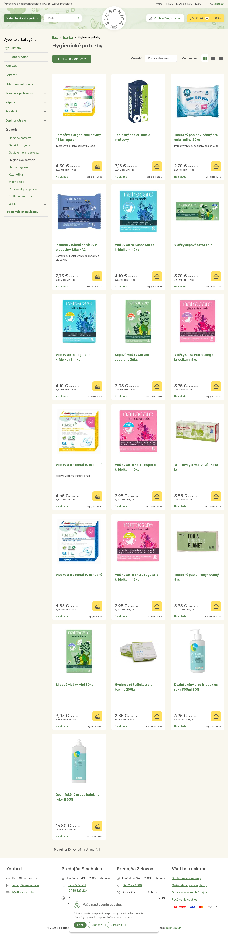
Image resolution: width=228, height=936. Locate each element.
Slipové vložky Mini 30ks (74, 685)
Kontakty (217, 3)
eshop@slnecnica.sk (25, 885)
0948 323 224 (78, 890)
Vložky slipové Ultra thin (193, 245)
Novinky (15, 48)
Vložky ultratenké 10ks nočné (79, 575)
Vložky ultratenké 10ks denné (79, 465)
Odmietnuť (116, 925)
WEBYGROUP (173, 927)
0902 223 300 (132, 885)
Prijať (80, 925)
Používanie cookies (184, 899)
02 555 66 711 (77, 885)
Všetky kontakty (23, 892)
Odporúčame (19, 57)
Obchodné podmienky (186, 878)
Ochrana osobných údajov (189, 892)
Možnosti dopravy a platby (189, 885)
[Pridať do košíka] (97, 166)
